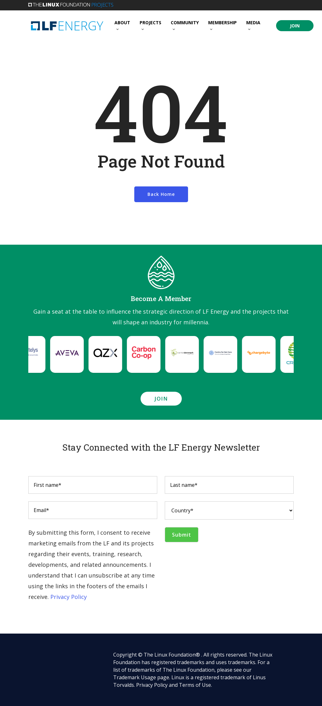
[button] (161, 399)
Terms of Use (195, 684)
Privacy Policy (68, 597)
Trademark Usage (134, 677)
